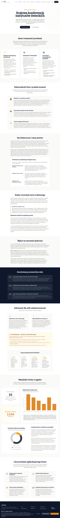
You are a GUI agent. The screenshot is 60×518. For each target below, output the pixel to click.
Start (22, 506)
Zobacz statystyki (35, 27)
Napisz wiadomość (53, 508)
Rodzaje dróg (42, 506)
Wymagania (33, 508)
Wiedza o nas (33, 506)
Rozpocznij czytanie (25, 27)
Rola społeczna (23, 508)
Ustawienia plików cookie (43, 509)
